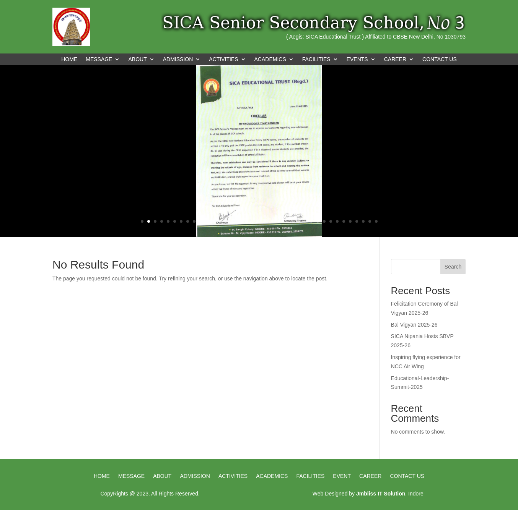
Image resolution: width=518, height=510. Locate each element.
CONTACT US (439, 59)
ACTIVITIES (223, 59)
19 (259, 221)
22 (278, 221)
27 (311, 221)
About (162, 476)
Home (69, 59)
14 (226, 221)
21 (272, 221)
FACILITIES (316, 59)
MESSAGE (99, 59)
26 (304, 221)
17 (246, 221)
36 (369, 221)
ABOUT (137, 59)
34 (356, 221)
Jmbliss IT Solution (380, 494)
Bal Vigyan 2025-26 (414, 325)
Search (453, 267)
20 (265, 221)
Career (370, 476)
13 (220, 221)
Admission (195, 476)
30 (330, 221)
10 (200, 221)
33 (350, 221)
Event (342, 476)
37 (376, 221)
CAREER (395, 59)
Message (131, 476)
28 (317, 221)
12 (213, 221)
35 (363, 221)
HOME (102, 476)
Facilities (310, 476)
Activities (233, 476)
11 (207, 221)
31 (337, 221)
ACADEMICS (270, 59)
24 (291, 221)
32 (343, 221)
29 (324, 221)
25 (298, 221)
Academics (272, 476)
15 (233, 221)
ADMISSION (178, 59)
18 (252, 221)
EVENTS (357, 59)
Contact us (407, 476)
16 (239, 221)
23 (285, 221)
